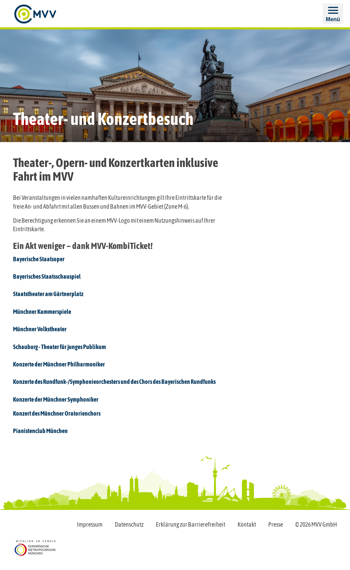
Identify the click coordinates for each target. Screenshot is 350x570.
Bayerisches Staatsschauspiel (47, 276)
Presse (275, 524)
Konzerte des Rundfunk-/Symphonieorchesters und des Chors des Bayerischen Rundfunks (114, 381)
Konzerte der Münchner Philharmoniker (59, 364)
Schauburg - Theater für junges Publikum (59, 346)
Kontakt (247, 524)
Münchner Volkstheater (40, 329)
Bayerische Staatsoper (39, 259)
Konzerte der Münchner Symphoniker (55, 399)
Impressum (90, 524)
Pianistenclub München (40, 430)
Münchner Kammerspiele (42, 311)
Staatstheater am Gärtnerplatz (48, 293)
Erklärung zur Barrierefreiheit (190, 524)
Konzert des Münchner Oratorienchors (56, 413)
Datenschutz (129, 524)
